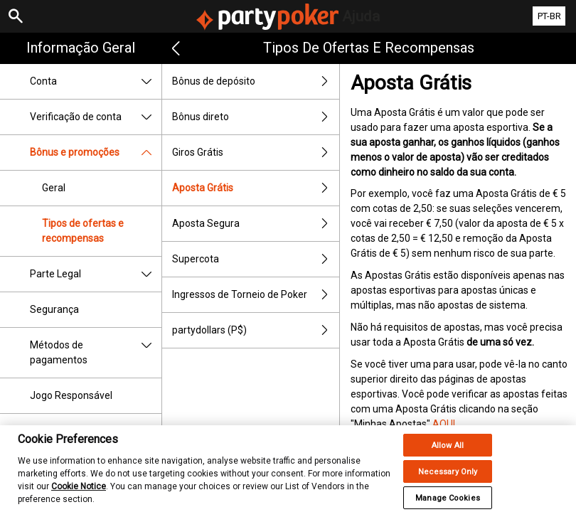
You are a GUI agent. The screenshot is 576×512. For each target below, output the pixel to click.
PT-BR (549, 16)
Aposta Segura (255, 223)
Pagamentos (95, 431)
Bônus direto (255, 117)
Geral (53, 187)
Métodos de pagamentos (95, 353)
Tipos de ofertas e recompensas (83, 231)
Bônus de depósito (255, 81)
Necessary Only (448, 479)
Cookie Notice (78, 493)
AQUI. (444, 424)
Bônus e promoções (95, 152)
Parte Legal (95, 274)
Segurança (54, 309)
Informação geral (80, 47)
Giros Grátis (255, 152)
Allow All (448, 452)
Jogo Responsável (71, 395)
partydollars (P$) (255, 330)
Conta (95, 81)
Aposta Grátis (255, 188)
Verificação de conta (95, 117)
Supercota (255, 259)
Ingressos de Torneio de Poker (255, 294)
